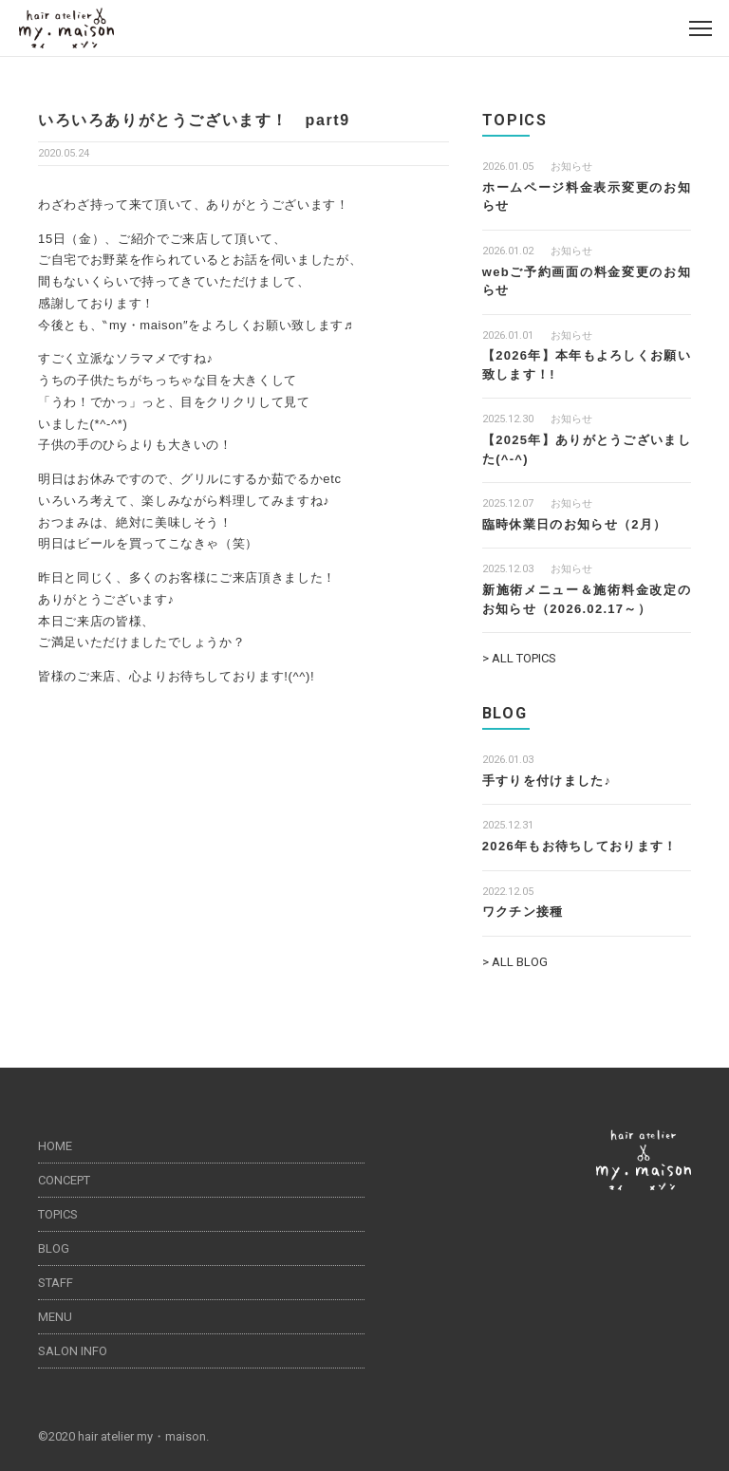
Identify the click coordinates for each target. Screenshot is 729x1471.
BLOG (53, 1248)
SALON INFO (72, 1351)
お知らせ (571, 166)
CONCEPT (64, 1180)
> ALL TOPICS (519, 658)
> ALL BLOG (515, 962)
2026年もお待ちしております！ (580, 846)
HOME (55, 1146)
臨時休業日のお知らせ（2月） (574, 524)
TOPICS (58, 1214)
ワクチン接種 (523, 911)
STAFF (55, 1282)
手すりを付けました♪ (547, 780)
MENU (55, 1317)
